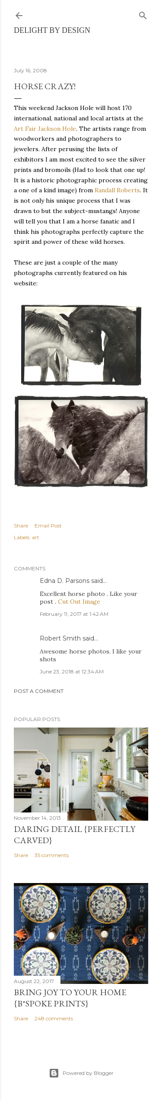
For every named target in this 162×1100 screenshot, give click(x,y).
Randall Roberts (117, 190)
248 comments (54, 1018)
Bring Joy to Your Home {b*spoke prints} (70, 998)
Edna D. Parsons (64, 581)
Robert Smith (60, 638)
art (35, 537)
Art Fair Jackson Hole (45, 129)
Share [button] (21, 525)
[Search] (143, 13)
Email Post (48, 525)
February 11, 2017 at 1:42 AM (74, 614)
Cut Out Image (79, 601)
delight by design (52, 30)
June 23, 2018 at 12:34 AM (72, 671)
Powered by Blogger (81, 1073)
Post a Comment (39, 691)
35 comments (52, 855)
